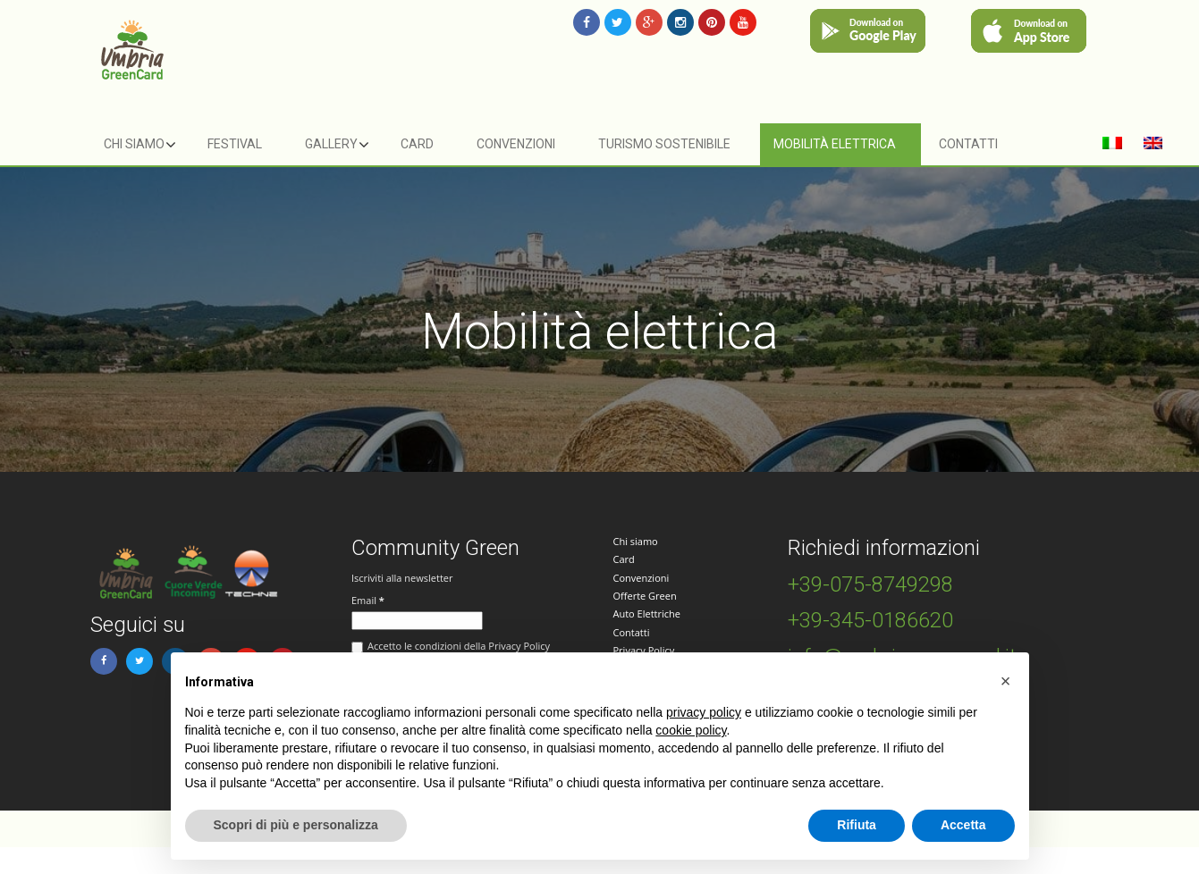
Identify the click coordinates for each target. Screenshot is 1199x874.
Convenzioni (516, 144)
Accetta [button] (963, 825)
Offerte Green (645, 595)
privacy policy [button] (703, 712)
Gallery (331, 144)
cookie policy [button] (690, 730)
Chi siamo (134, 144)
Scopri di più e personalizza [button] (296, 825)
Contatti (968, 144)
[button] (1006, 681)
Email (367, 600)
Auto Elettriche (646, 613)
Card (417, 144)
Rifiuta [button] (856, 825)
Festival (234, 144)
